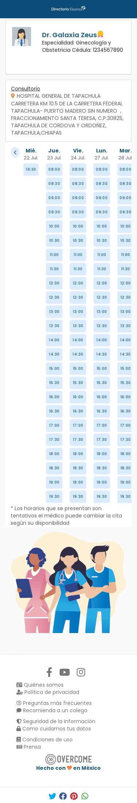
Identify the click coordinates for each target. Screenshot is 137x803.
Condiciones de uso (44, 739)
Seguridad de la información (55, 721)
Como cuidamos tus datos (53, 728)
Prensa (28, 746)
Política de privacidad (47, 692)
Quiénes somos (40, 684)
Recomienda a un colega (51, 710)
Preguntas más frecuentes (54, 703)
